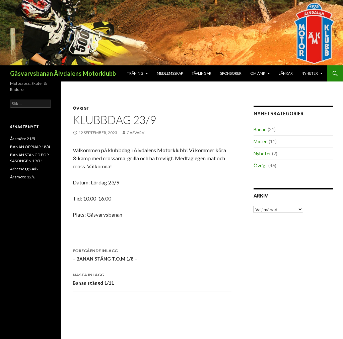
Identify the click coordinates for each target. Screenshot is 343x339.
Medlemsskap (170, 73)
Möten (261, 141)
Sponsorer (231, 73)
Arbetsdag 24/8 (24, 168)
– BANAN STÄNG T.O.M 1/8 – (152, 254)
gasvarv (135, 132)
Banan (260, 129)
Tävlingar (201, 73)
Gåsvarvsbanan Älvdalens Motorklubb (63, 73)
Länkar (286, 73)
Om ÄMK (257, 73)
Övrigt (81, 108)
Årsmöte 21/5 (22, 138)
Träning (135, 73)
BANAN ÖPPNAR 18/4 (30, 146)
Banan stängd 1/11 (152, 278)
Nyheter (309, 73)
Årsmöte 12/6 (22, 176)
